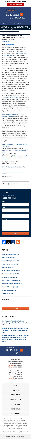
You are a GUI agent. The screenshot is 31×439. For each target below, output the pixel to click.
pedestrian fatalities (7, 116)
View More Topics (7, 293)
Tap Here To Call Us (15, 4)
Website (17, 23)
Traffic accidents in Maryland (10, 114)
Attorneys (21, 26)
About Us (7, 26)
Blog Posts (15, 413)
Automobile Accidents (12, 172)
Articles (6, 33)
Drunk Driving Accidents (11, 270)
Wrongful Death (8, 267)
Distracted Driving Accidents (12, 283)
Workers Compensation (10, 260)
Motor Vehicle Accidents (11, 280)
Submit (15, 233)
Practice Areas (9, 29)
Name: (4, 201)
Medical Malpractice (9, 290)
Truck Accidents (8, 257)
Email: (3, 207)
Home (5, 23)
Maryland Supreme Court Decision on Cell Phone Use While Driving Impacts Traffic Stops (15, 330)
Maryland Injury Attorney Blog (15, 14)
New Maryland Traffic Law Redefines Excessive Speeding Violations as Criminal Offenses (15, 323)
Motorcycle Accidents (10, 277)
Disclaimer (15, 395)
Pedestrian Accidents (10, 264)
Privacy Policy (15, 399)
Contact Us (21, 33)
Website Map (15, 404)
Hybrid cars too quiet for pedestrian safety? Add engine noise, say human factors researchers (14, 158)
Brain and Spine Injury (10, 287)
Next (15, 184)
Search (15, 308)
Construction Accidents (10, 274)
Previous (5, 184)
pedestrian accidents (11, 97)
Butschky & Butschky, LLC (22, 431)
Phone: (4, 213)
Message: (4, 219)
